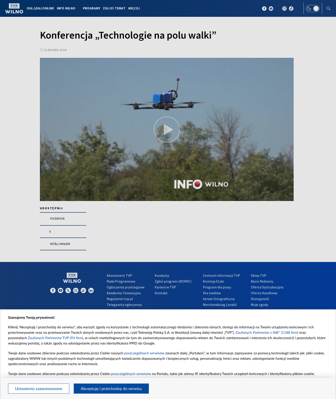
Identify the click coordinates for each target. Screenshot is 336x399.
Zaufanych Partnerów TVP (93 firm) (55, 338)
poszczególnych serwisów (144, 353)
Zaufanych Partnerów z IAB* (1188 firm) (267, 332)
